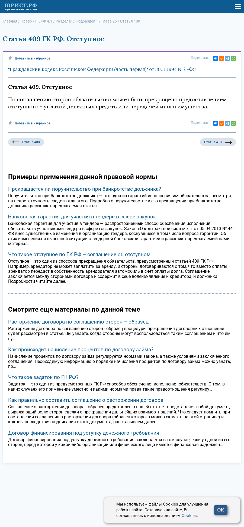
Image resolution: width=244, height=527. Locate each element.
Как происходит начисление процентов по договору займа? (80, 349)
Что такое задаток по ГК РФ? (43, 377)
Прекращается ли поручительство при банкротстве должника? (84, 189)
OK (220, 510)
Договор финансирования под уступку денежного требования (83, 433)
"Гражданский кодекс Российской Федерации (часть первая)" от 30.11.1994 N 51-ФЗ (102, 69)
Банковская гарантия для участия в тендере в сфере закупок (82, 217)
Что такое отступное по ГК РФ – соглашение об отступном (79, 254)
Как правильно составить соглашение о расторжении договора (85, 400)
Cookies (189, 515)
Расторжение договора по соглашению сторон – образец (78, 322)
